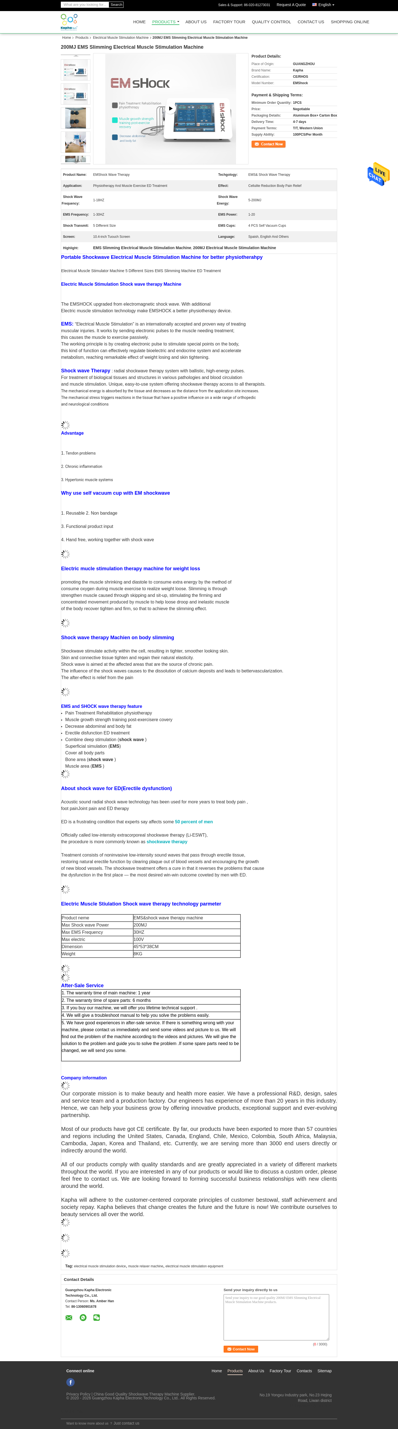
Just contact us (126, 1423)
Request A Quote (291, 4)
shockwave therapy (166, 841)
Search (116, 4)
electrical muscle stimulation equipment (194, 1266)
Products (164, 22)
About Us (195, 22)
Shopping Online (350, 22)
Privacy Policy (78, 1394)
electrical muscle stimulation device (100, 1266)
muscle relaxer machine (145, 1266)
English (327, 4)
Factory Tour (229, 22)
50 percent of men (194, 821)
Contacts (304, 1371)
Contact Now (261, 144)
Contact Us (311, 22)
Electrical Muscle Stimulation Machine (120, 38)
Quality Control (271, 22)
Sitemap (325, 1371)
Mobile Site (72, 1411)
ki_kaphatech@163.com (311, 1406)
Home (139, 22)
